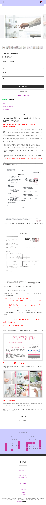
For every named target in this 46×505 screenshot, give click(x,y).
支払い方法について (23, 475)
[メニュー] (44, 2)
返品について (5, 103)
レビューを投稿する (23, 420)
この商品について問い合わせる (23, 95)
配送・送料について (23, 470)
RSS (21, 486)
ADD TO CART (23, 86)
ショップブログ (23, 483)
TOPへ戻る (23, 455)
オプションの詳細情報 (8, 61)
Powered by (23, 501)
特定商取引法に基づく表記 (8, 106)
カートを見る (23, 492)
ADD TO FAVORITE (23, 91)
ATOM (24, 486)
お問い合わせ (23, 494)
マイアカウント (23, 489)
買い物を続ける (6, 109)
